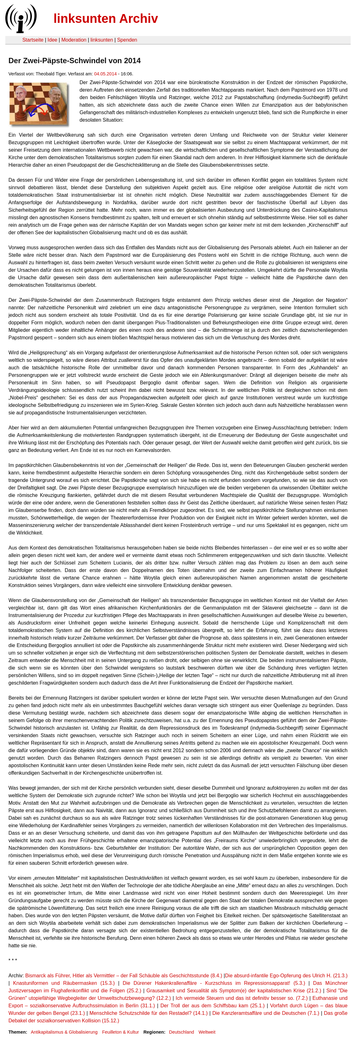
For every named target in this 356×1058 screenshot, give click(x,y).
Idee (52, 40)
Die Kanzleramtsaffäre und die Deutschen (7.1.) (265, 1013)
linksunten (101, 40)
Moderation (73, 40)
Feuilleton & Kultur (120, 1032)
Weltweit (207, 1032)
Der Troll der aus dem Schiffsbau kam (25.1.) (212, 1005)
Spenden (127, 40)
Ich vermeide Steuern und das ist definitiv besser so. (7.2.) (242, 998)
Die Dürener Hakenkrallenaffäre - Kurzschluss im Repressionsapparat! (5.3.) (214, 983)
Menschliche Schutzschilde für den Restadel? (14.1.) (148, 1013)
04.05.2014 (105, 73)
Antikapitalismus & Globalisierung (64, 1032)
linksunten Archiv (105, 18)
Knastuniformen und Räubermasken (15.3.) (65, 983)
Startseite (32, 40)
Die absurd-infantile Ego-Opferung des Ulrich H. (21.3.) (286, 975)
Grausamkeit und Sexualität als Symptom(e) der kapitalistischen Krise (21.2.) (233, 990)
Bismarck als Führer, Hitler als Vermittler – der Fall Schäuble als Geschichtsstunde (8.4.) (123, 975)
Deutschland (181, 1032)
